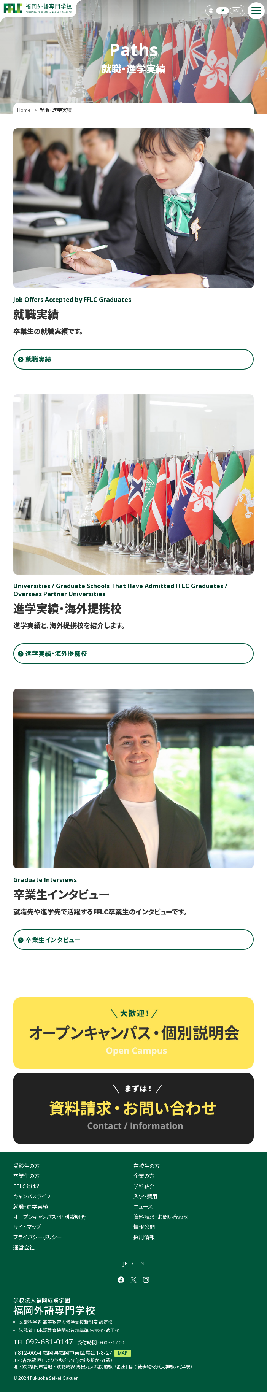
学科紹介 (144, 1186)
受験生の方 (26, 1166)
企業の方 (144, 1175)
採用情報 (144, 1237)
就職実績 (38, 359)
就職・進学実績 (30, 1206)
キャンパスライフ (32, 1196)
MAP (122, 1353)
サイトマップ (27, 1226)
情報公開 (144, 1226)
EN (236, 10)
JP (222, 10)
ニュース (143, 1206)
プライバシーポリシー (37, 1237)
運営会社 (24, 1247)
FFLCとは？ (26, 1186)
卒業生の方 (26, 1175)
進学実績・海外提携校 (56, 653)
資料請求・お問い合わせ (161, 1217)
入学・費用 (145, 1196)
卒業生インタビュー (53, 939)
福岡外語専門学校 (54, 1307)
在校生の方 (147, 1166)
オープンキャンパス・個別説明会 (49, 1217)
